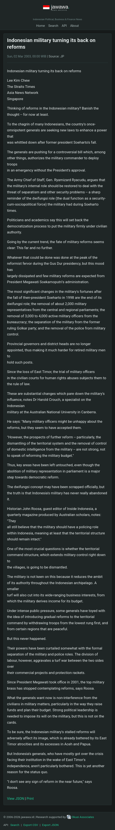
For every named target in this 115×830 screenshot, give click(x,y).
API (64, 26)
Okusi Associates (80, 817)
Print (30, 799)
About (74, 26)
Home (40, 26)
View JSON (15, 799)
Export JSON (50, 825)
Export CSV (31, 825)
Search (53, 26)
